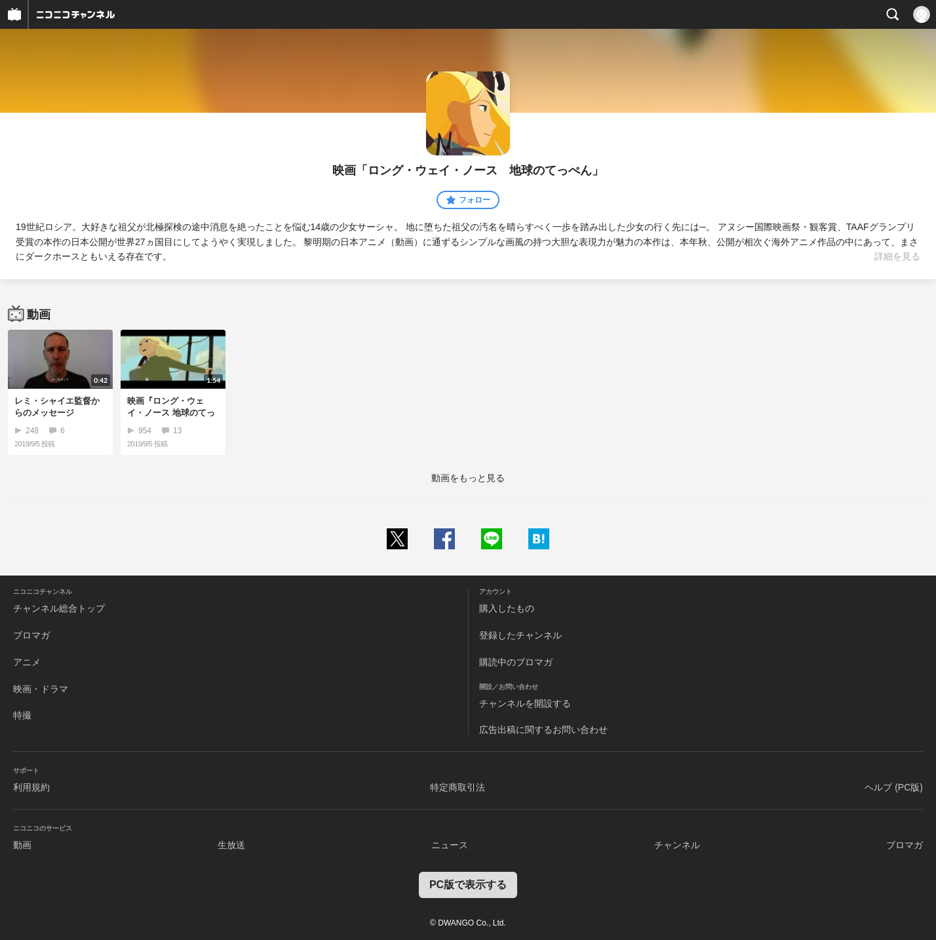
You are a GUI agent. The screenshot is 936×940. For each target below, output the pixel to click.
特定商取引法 (457, 787)
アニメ (27, 662)
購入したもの (506, 608)
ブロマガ (31, 635)
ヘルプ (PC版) (894, 787)
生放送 (231, 845)
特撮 (22, 715)
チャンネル (677, 845)
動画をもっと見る (468, 478)
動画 (22, 845)
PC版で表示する (468, 884)
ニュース (449, 845)
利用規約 (31, 787)
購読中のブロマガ (516, 662)
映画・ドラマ (40, 689)
